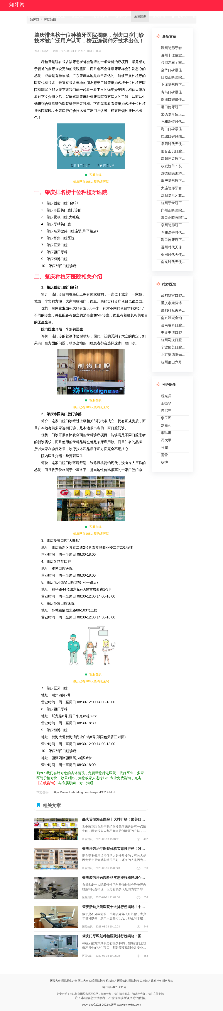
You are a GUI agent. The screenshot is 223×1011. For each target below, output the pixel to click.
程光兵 (166, 396)
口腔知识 (179, 16)
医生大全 (78, 16)
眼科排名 (199, 16)
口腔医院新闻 (99, 16)
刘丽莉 (166, 425)
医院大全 (34, 16)
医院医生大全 (56, 16)
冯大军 (166, 440)
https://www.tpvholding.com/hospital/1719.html (83, 792)
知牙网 (17, 4)
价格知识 (121, 16)
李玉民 (166, 418)
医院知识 (140, 16)
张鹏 (164, 447)
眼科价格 (18, 27)
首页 (17, 16)
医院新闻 (159, 16)
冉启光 (166, 410)
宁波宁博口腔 (171, 333)
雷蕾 (164, 455)
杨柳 (164, 462)
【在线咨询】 (46, 783)
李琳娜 (166, 433)
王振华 (166, 403)
